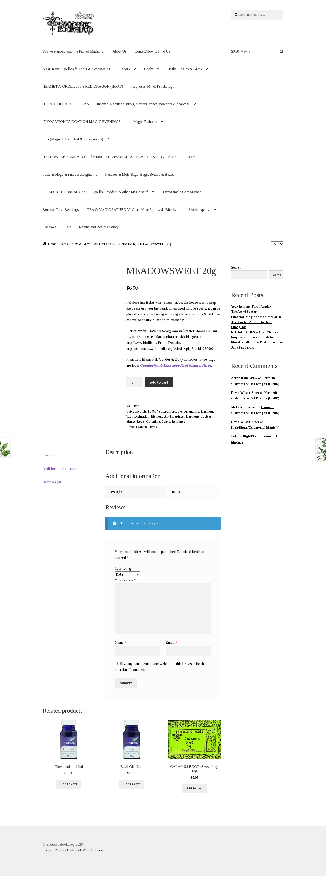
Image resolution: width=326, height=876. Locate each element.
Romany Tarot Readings (61, 209)
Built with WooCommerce (86, 850)
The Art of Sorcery (244, 311)
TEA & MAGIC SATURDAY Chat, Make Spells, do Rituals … (134, 209)
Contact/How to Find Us (152, 51)
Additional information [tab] (60, 468)
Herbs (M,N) (128, 244)
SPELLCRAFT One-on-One (64, 192)
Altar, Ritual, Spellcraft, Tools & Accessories (76, 69)
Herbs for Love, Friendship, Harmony (187, 411)
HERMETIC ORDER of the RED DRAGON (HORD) (83, 86)
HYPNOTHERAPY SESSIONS (66, 104)
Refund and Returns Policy (99, 227)
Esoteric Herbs (146, 427)
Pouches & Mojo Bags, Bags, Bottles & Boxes (139, 174)
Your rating (123, 568)
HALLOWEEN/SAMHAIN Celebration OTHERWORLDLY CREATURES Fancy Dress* (109, 157)
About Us (120, 51)
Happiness (177, 416)
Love (140, 421)
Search (236, 267)
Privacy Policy (53, 850)
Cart (68, 227)
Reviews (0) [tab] (52, 482)
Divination (141, 416)
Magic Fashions (145, 122)
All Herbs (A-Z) (105, 244)
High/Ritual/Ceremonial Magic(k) (255, 427)
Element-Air (160, 416)
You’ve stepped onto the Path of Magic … (73, 51)
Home (52, 244)
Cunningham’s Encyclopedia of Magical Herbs (175, 365)
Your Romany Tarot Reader (251, 306)
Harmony (192, 416)
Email (171, 642)
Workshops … (199, 209)
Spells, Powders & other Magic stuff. (120, 192)
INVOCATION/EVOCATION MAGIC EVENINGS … (84, 122)
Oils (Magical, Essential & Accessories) (73, 139)
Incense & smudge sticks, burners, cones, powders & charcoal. (143, 104)
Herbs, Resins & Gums (185, 69)
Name (120, 642)
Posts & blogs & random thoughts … (70, 174)
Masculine (153, 421)
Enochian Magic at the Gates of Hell (257, 317)
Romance (178, 421)
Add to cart (159, 382)
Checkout (49, 227)
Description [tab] (51, 455)
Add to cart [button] (68, 784)
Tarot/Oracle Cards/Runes (181, 192)
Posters (190, 157)
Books (148, 69)
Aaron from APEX (244, 378)
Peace (166, 421)
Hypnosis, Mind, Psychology (152, 86)
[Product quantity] (134, 382)
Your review (125, 580)
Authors (124, 69)
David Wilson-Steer (245, 392)
